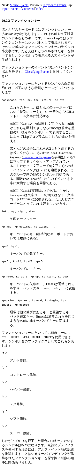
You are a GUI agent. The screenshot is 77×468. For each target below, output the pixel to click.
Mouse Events (19, 5)
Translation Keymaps (37, 157)
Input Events (10, 8)
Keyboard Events (54, 5)
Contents (28, 8)
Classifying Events (37, 71)
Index (39, 8)
